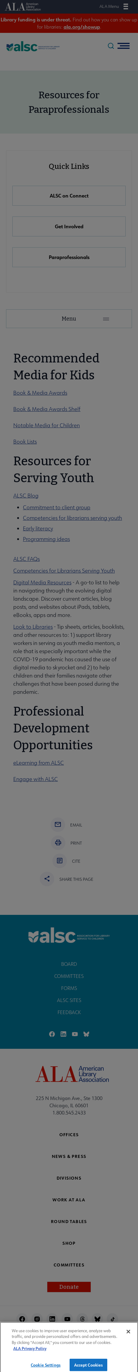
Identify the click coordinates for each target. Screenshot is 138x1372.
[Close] (128, 1335)
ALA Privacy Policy (29, 1352)
